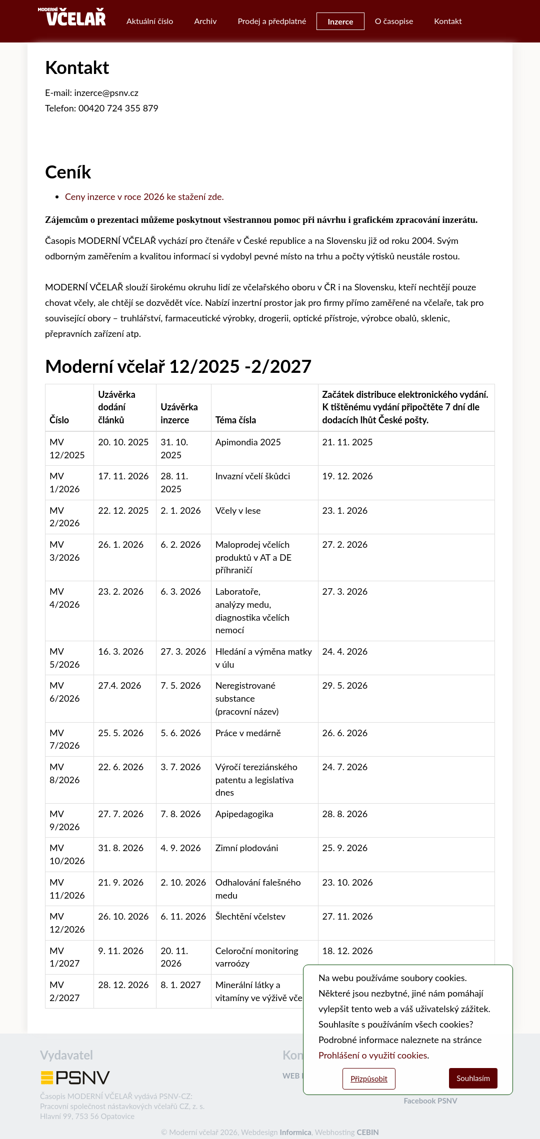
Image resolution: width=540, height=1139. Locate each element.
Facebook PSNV (431, 1100)
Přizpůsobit (369, 1078)
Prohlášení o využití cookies (372, 1055)
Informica (296, 1132)
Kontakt (448, 20)
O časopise (394, 20)
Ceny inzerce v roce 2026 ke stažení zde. (144, 196)
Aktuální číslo (149, 20)
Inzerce (340, 21)
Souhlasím (473, 1078)
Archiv (205, 20)
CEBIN (367, 1132)
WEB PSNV (301, 1075)
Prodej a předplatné (272, 20)
